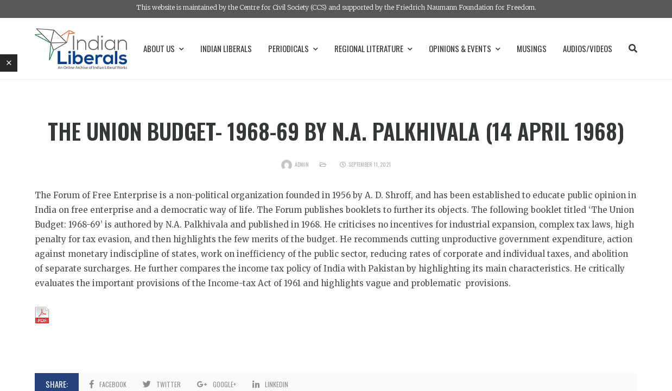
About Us (163, 48)
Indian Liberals (226, 48)
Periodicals (293, 48)
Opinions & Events (464, 48)
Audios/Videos (587, 48)
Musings (532, 48)
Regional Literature (373, 48)
